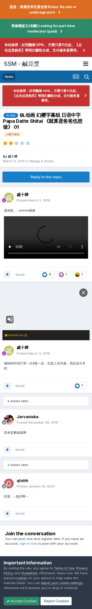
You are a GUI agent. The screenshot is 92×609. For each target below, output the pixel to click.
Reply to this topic (46, 177)
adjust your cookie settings (61, 583)
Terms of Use (64, 568)
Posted (33, 200)
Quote (20, 274)
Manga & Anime (41, 161)
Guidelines (29, 573)
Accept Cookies (21, 601)
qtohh (22, 480)
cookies (21, 578)
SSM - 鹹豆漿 (21, 63)
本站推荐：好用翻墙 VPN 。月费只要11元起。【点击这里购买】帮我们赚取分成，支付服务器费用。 (43, 47)
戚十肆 (12, 156)
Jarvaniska (28, 416)
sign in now (28, 543)
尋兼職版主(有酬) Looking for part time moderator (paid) (43, 28)
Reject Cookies (56, 601)
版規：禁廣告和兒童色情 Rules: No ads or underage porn (43, 9)
